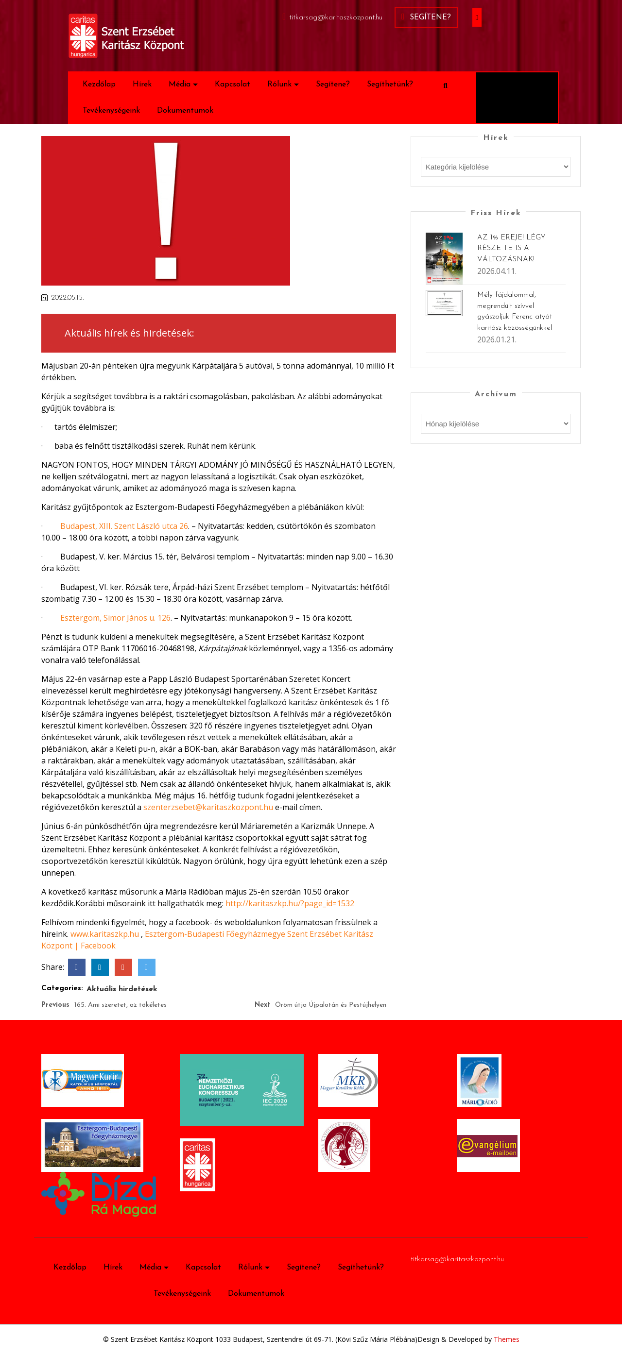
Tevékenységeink (111, 111)
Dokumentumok (185, 111)
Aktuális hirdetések (121, 989)
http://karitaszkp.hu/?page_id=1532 (289, 903)
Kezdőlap (99, 84)
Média (179, 84)
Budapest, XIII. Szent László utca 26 (124, 526)
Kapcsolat (232, 84)
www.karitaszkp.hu (104, 934)
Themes (505, 1339)
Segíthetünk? (390, 84)
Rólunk (279, 84)
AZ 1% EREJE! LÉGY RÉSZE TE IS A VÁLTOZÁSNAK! (511, 248)
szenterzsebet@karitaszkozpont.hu (208, 807)
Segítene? (426, 16)
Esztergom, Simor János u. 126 (115, 617)
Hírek (142, 84)
